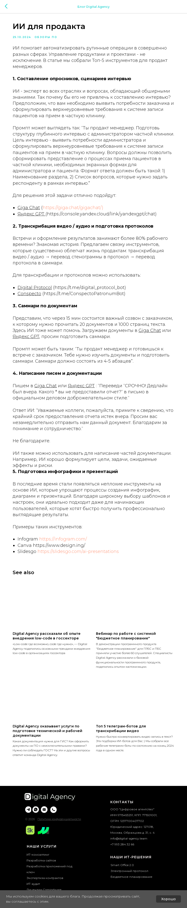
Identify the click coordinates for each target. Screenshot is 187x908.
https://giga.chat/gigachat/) (76, 215)
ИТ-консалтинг (38, 867)
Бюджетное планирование (131, 889)
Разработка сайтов (41, 873)
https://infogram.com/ (66, 553)
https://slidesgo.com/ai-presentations (81, 565)
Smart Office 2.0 (122, 877)
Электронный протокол (129, 883)
